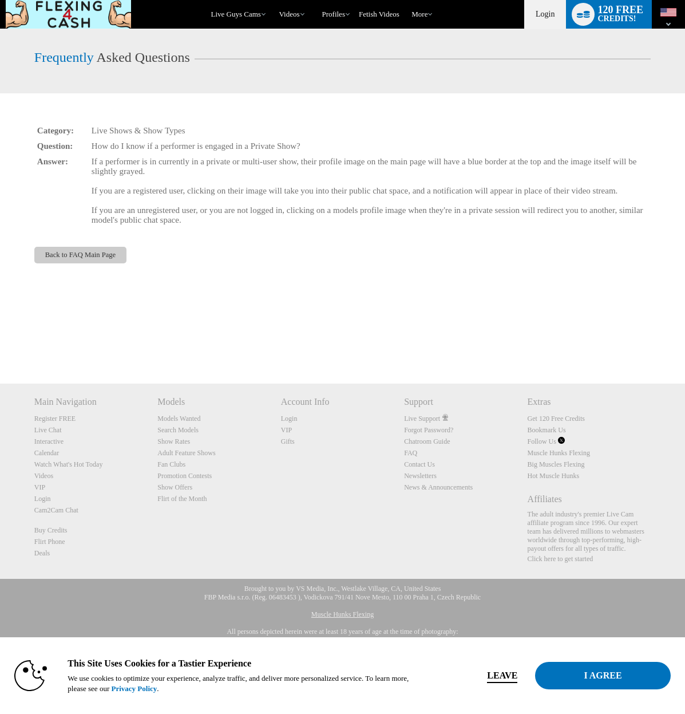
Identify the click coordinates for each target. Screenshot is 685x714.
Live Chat (48, 430)
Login (545, 14)
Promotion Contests (184, 476)
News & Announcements (438, 487)
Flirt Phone (49, 542)
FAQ (410, 453)
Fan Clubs (171, 464)
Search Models (178, 430)
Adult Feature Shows (186, 453)
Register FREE (55, 419)
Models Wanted (178, 419)
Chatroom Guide (427, 441)
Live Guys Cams (236, 14)
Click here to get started (560, 559)
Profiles (333, 14)
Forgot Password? (428, 430)
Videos (289, 14)
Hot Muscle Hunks (554, 476)
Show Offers (174, 487)
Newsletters (420, 476)
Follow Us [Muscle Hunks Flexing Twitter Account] (546, 441)
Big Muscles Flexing (556, 464)
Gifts (288, 441)
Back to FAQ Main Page (80, 255)
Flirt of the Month (182, 499)
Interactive (49, 441)
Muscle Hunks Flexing (559, 453)
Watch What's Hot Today (68, 464)
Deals (42, 553)
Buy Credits (51, 530)
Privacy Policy (134, 688)
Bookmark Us (547, 430)
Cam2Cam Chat (56, 510)
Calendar (46, 453)
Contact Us (419, 464)
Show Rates (173, 441)
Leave (502, 675)
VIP (39, 487)
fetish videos (379, 14)
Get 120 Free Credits (556, 419)
